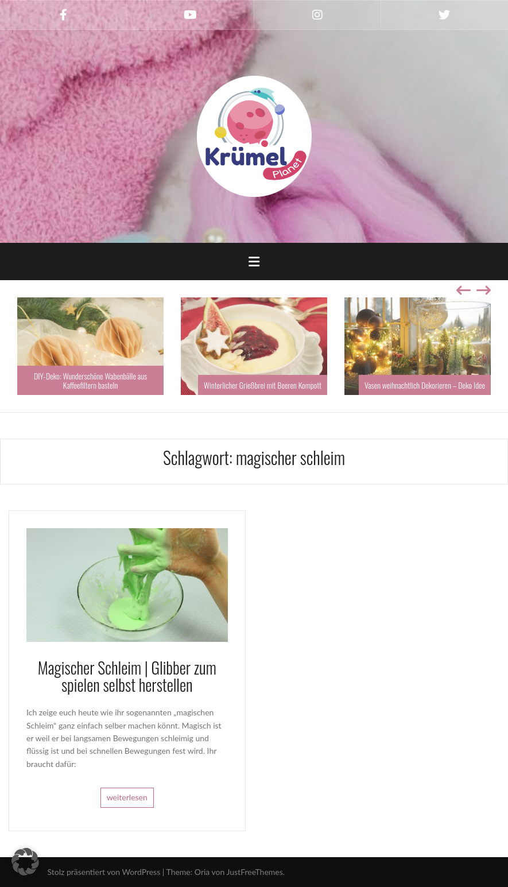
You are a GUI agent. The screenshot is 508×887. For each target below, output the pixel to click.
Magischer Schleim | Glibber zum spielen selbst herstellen (127, 676)
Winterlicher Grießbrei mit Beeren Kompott (262, 385)
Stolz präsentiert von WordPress (104, 872)
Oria (202, 872)
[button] (25, 861)
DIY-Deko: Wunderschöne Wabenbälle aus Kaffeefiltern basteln (90, 380)
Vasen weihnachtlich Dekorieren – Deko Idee (424, 385)
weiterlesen (127, 797)
